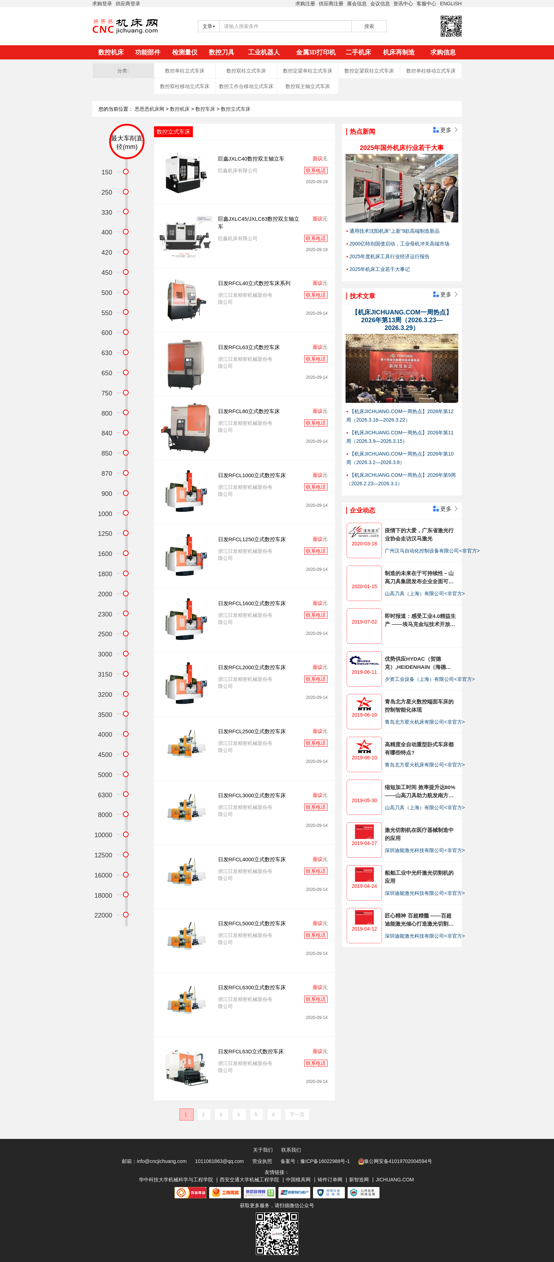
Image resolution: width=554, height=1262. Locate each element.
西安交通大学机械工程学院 (249, 1179)
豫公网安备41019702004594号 (395, 1161)
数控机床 (111, 52)
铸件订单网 (330, 1179)
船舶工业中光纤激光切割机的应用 (419, 877)
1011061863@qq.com (219, 1161)
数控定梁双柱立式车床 (369, 71)
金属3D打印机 (316, 52)
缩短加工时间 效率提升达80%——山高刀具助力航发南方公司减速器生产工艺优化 (420, 791)
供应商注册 (331, 3)
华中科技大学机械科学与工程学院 (176, 1179)
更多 (446, 130)
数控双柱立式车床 (246, 71)
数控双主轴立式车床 (307, 86)
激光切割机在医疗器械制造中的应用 (419, 834)
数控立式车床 (236, 109)
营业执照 (262, 1161)
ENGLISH (450, 3)
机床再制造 (399, 52)
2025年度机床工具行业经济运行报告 (389, 256)
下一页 (297, 1114)
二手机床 (358, 52)
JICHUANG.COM (395, 1179)
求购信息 (443, 52)
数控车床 (206, 109)
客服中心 (426, 3)
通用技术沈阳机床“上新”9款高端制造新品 (394, 231)
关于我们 (263, 1150)
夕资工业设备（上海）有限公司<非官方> (430, 679)
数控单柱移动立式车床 (431, 71)
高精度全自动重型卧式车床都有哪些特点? (419, 748)
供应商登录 (128, 3)
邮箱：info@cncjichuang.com (154, 1161)
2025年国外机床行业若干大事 (402, 147)
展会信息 (357, 3)
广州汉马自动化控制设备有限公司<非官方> (432, 551)
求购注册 (305, 3)
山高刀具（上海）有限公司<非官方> (425, 593)
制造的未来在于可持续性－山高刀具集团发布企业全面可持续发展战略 (419, 577)
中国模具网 (298, 1179)
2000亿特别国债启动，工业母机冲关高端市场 (399, 244)
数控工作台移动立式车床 (246, 86)
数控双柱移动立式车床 (185, 86)
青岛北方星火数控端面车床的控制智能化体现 (419, 706)
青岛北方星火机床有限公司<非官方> (425, 722)
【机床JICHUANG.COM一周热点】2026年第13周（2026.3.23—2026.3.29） (402, 320)
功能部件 (147, 52)
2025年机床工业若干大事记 (379, 269)
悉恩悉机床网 (149, 109)
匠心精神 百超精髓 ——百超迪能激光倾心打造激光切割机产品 (419, 920)
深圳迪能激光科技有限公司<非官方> (425, 850)
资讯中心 (403, 3)
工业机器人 (264, 52)
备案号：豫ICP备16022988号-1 (315, 1161)
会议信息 (380, 3)
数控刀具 (221, 52)
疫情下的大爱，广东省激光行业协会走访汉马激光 (419, 534)
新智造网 (359, 1179)
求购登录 (102, 3)
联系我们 (291, 1150)
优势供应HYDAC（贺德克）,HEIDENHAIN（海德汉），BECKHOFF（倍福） (418, 663)
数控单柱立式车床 (185, 71)
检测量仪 (185, 52)
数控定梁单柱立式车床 (307, 71)
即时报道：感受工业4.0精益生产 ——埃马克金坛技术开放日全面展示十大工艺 (420, 620)
